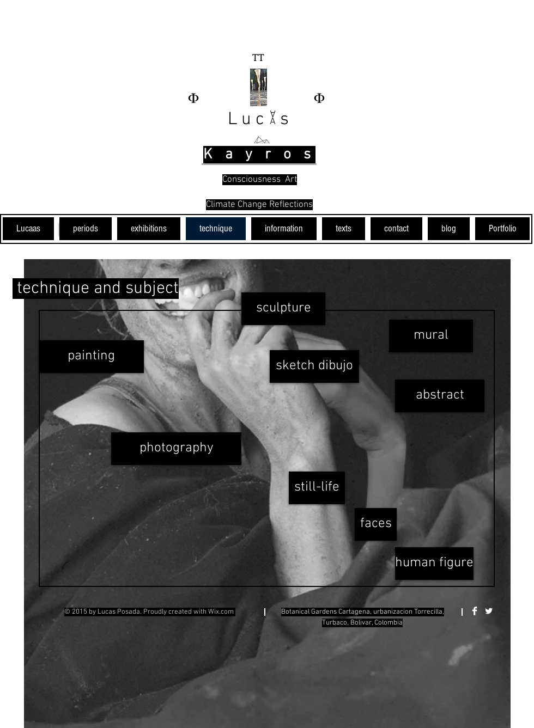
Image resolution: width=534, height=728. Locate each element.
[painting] (91, 356)
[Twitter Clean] (488, 611)
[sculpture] (283, 308)
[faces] (376, 524)
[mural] (431, 336)
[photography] (176, 448)
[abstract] (439, 396)
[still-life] (317, 488)
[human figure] (434, 563)
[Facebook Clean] (474, 611)
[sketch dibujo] (314, 366)
